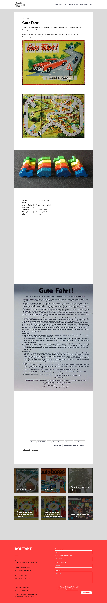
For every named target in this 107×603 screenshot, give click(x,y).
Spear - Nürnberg (58, 442)
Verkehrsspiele (79, 442)
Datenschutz (27, 587)
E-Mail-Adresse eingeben (63, 555)
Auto (49, 442)
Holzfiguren (57, 445)
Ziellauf (33, 442)
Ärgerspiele (35, 450)
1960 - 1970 (41, 442)
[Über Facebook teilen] (23, 456)
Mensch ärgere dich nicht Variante (74, 445)
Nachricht (58, 570)
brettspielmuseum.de (21, 575)
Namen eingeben (60, 549)
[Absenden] (86, 592)
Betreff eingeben (60, 562)
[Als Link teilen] (27, 456)
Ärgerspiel (69, 442)
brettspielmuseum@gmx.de (22, 578)
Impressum (18, 587)
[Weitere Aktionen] (84, 18)
